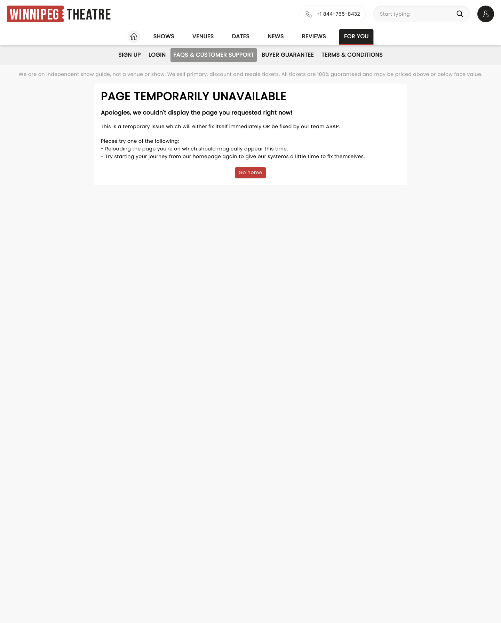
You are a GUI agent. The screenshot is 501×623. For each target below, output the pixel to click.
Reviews (314, 36)
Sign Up (129, 55)
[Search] (461, 14)
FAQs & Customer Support (213, 55)
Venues (203, 36)
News (276, 36)
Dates (240, 36)
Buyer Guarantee (288, 55)
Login (157, 55)
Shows (163, 36)
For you (356, 36)
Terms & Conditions (352, 55)
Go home (250, 172)
